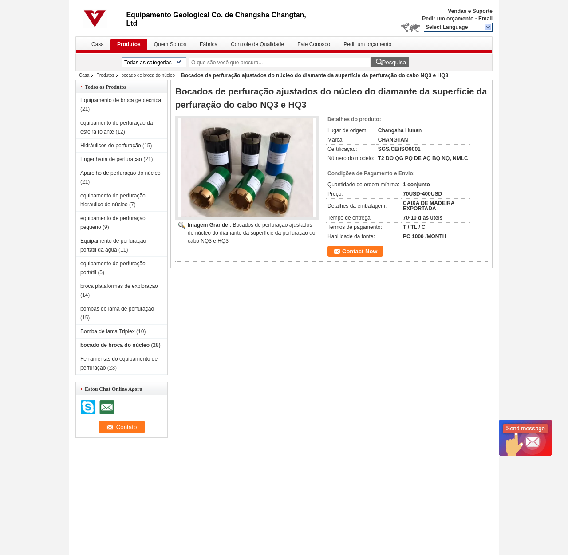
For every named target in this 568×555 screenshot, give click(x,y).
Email (485, 19)
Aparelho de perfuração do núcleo (120, 173)
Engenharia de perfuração (111, 159)
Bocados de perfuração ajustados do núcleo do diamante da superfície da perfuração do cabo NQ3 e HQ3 (252, 233)
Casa (97, 44)
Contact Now (359, 251)
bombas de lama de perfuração (117, 309)
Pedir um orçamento (447, 19)
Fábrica (208, 44)
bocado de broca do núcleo (148, 75)
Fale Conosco (313, 44)
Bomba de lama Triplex (107, 331)
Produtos (129, 44)
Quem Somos (170, 44)
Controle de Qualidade (257, 44)
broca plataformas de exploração (119, 286)
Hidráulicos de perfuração (110, 145)
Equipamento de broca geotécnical (121, 100)
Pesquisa (394, 62)
